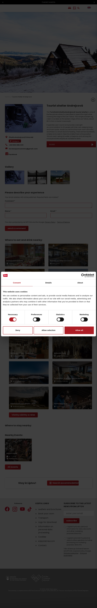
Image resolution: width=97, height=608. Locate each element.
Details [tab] (48, 283)
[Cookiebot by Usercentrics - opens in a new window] (83, 275)
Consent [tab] (17, 283)
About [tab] (80, 283)
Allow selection (48, 330)
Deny (17, 330)
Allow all (79, 330)
